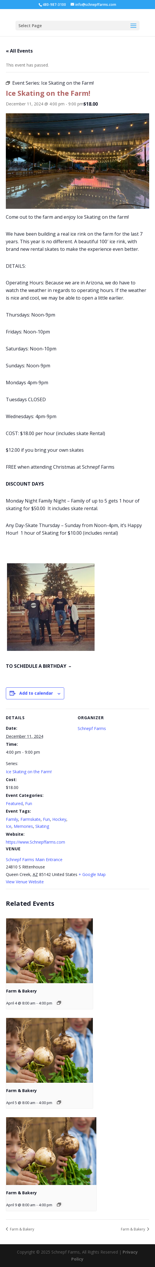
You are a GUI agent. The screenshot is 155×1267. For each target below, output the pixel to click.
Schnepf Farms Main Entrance (34, 859)
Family (12, 819)
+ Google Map (92, 874)
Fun (28, 803)
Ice (8, 826)
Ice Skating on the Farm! (29, 771)
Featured (14, 803)
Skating (42, 826)
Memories (23, 826)
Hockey (59, 819)
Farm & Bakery (21, 991)
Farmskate (30, 819)
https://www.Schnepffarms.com (35, 842)
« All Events (19, 51)
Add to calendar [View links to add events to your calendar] (36, 693)
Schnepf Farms (92, 728)
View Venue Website (25, 881)
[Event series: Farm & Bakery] (59, 1002)
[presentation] (49, 950)
